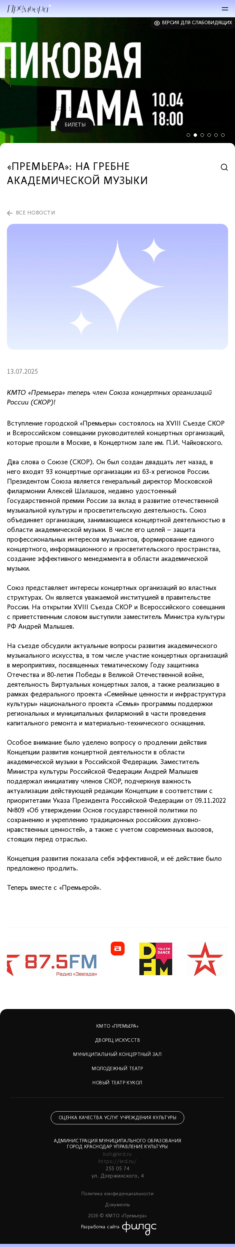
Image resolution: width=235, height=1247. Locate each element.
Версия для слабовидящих (197, 23)
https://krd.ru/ (117, 1161)
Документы (117, 1205)
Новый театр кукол (117, 1083)
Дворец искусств (117, 1040)
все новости (35, 213)
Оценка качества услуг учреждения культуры (117, 1118)
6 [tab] (223, 135)
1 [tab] (188, 135)
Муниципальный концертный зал (117, 1054)
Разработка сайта (100, 1227)
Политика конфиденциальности (117, 1194)
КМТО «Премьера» (117, 1026)
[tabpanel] (117, 82)
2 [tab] (195, 135)
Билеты (75, 125)
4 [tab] (209, 135)
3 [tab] (202, 135)
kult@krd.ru (117, 1154)
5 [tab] (216, 135)
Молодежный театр (117, 1069)
